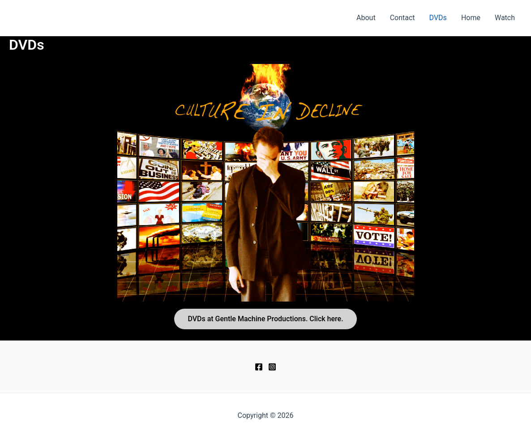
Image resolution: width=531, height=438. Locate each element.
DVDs (438, 17)
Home (470, 17)
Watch (505, 17)
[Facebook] (259, 367)
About (366, 17)
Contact (402, 17)
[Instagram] (272, 367)
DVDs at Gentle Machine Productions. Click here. (265, 319)
